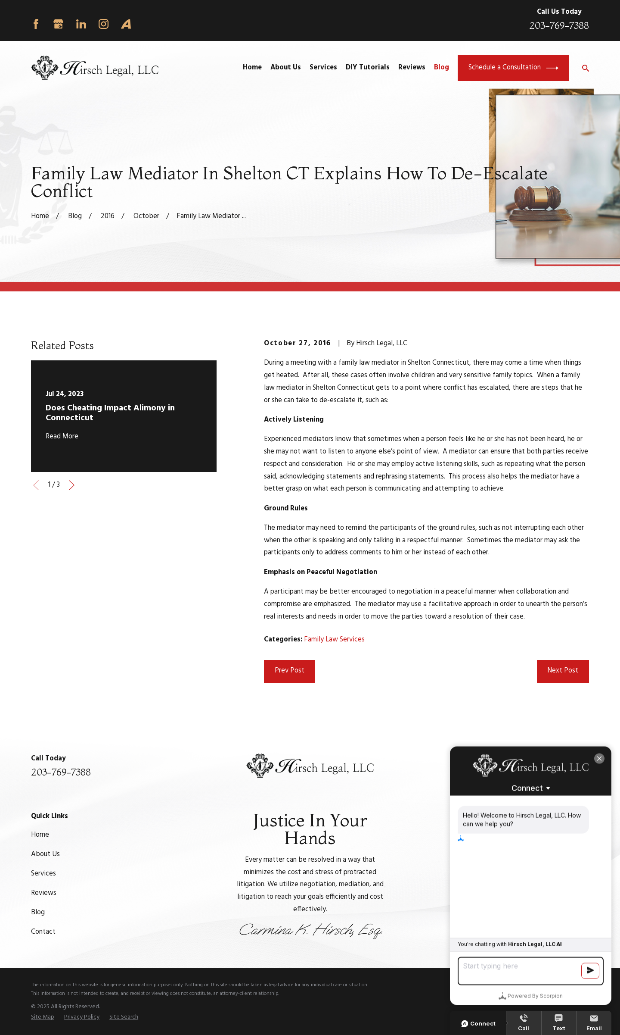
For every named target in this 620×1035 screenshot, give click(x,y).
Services (43, 873)
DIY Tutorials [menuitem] (368, 67)
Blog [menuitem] (441, 67)
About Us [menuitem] (285, 67)
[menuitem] (42, 1017)
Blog (38, 912)
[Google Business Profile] (58, 24)
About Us (45, 854)
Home (40, 835)
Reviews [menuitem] (411, 67)
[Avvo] (126, 24)
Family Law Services (334, 639)
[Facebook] (36, 24)
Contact (43, 932)
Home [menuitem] (252, 67)
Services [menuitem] (323, 67)
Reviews (43, 893)
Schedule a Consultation (513, 68)
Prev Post (289, 670)
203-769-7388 (559, 25)
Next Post (562, 670)
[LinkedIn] (81, 24)
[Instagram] (103, 24)
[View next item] (72, 485)
